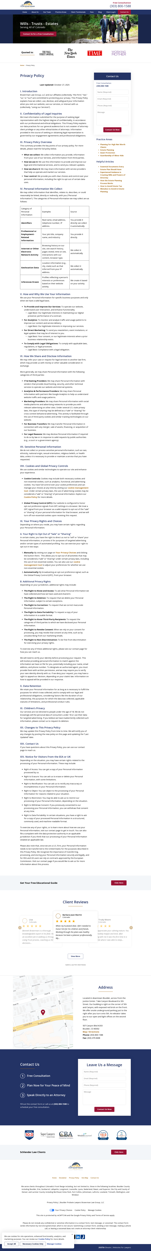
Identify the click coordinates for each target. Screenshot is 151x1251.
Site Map (85, 1178)
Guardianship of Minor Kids (112, 155)
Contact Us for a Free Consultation (38, 34)
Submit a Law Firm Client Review (75, 965)
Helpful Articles (105, 161)
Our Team (47, 12)
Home (25, 12)
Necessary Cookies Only (33, 1244)
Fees (92, 12)
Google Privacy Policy (82, 1215)
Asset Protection (107, 153)
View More (75, 956)
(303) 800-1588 (120, 6)
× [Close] (72, 1234)
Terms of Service (102, 1215)
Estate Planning (107, 150)
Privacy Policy (74, 1178)
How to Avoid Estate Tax (111, 186)
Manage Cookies (94, 1210)
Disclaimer (63, 1178)
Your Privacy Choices (66, 552)
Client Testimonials (78, 12)
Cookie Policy (30, 497)
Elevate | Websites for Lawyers (114, 1247)
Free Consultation (122, 2)
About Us (35, 12)
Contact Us (124, 12)
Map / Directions (91, 1031)
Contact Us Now (112, 130)
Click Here (119, 883)
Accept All (11, 1244)
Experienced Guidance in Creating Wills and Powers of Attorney (112, 175)
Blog (100, 12)
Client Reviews (75, 901)
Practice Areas (60, 12)
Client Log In (111, 12)
